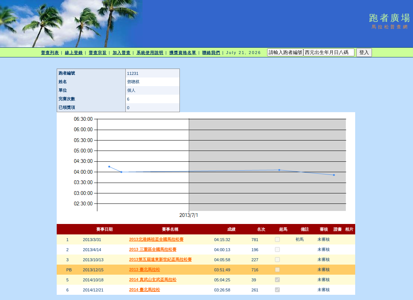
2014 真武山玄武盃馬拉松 (152, 279)
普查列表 (50, 52)
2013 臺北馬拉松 (144, 269)
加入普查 (122, 52)
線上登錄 (74, 52)
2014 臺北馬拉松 (144, 289)
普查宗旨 (98, 52)
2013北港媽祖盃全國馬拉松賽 (156, 239)
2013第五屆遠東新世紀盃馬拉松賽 (160, 259)
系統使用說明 (150, 52)
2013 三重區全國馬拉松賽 (152, 249)
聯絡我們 (211, 52)
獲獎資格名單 (183, 52)
